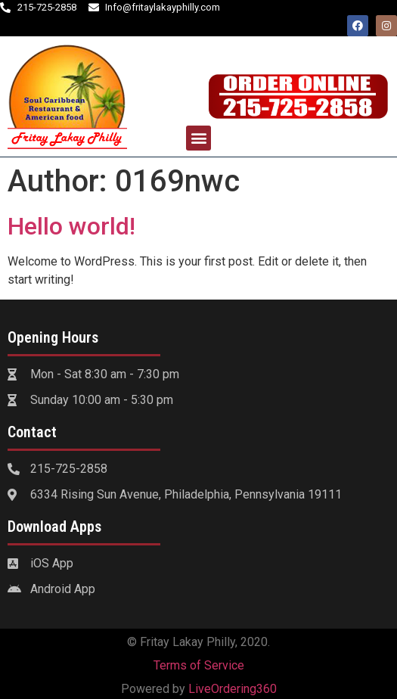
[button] (198, 138)
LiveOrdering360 (232, 689)
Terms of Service (199, 665)
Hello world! (71, 226)
